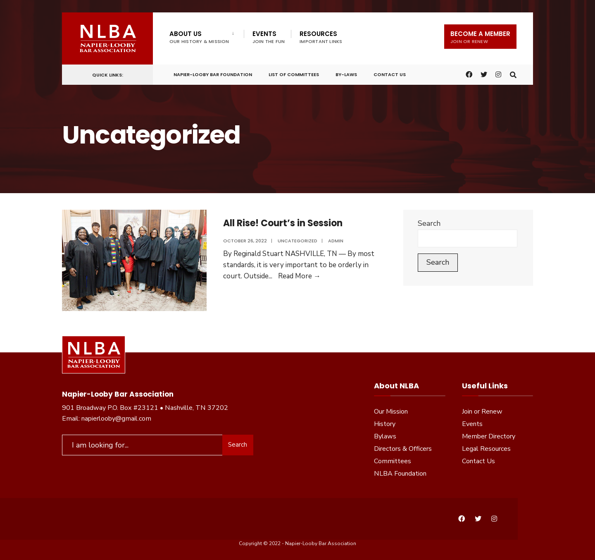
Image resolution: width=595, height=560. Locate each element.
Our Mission (391, 411)
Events (268, 37)
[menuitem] (206, 35)
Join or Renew (482, 411)
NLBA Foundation (400, 473)
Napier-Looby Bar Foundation (213, 74)
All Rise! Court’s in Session (283, 223)
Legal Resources (486, 448)
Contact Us (390, 74)
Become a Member (480, 37)
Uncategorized (297, 240)
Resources (321, 37)
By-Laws (346, 74)
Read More (299, 276)
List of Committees (294, 74)
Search (429, 223)
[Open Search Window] (513, 74)
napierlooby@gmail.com (116, 418)
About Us (199, 37)
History (384, 423)
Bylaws (385, 436)
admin (335, 240)
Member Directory (488, 436)
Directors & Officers (403, 448)
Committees (392, 461)
